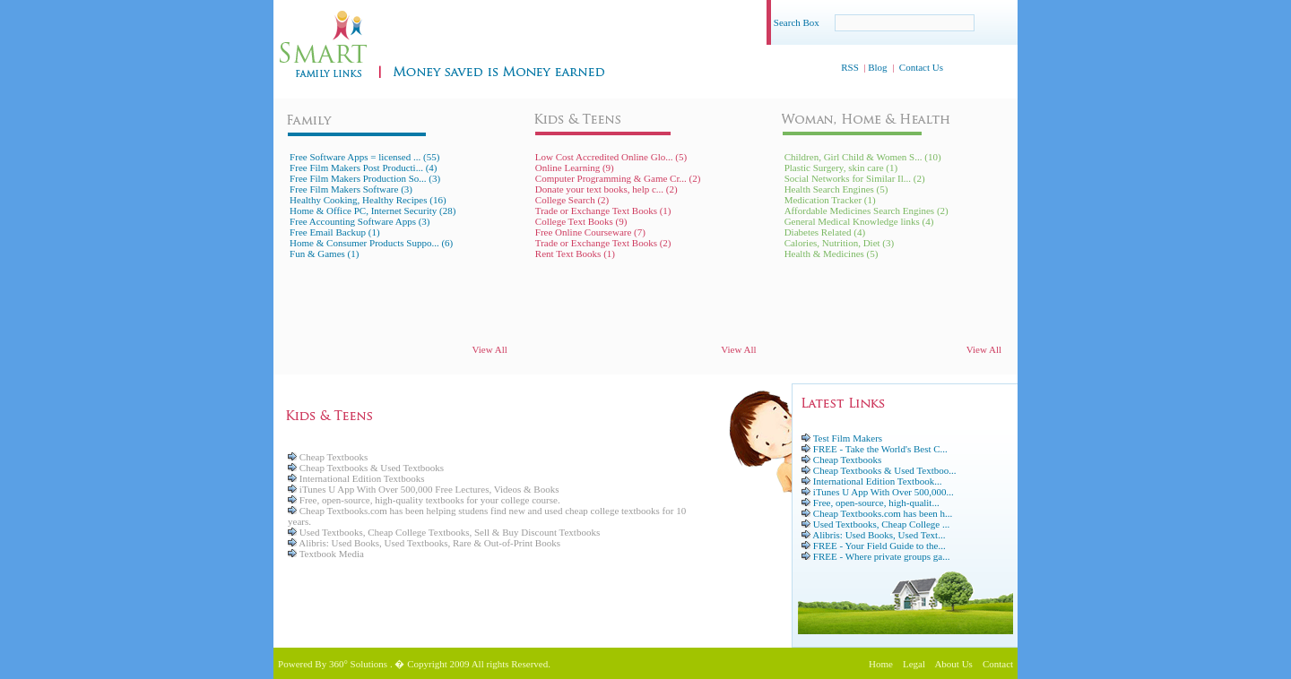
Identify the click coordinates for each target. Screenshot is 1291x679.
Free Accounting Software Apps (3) (359, 221)
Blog (877, 67)
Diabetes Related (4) (824, 232)
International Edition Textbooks (356, 478)
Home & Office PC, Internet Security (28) (372, 210)
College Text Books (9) (581, 221)
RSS (850, 67)
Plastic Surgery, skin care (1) (840, 167)
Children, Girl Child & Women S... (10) (862, 156)
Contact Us (921, 67)
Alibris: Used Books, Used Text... (878, 534)
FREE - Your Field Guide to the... (879, 545)
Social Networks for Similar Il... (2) (854, 178)
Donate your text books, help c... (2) (606, 189)
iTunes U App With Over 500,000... (883, 491)
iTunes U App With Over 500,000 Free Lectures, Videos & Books (423, 489)
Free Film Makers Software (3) (351, 189)
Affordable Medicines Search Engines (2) (866, 210)
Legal (914, 663)
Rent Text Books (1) (575, 253)
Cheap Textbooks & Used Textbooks (366, 467)
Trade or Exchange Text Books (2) (603, 242)
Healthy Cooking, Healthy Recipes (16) (368, 199)
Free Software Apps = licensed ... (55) (364, 156)
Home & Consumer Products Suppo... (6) (371, 242)
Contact (998, 663)
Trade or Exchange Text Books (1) (603, 210)
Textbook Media (326, 553)
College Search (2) (572, 199)
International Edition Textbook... (877, 481)
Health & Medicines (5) (831, 253)
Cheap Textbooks (328, 456)
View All (489, 349)
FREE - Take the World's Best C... (880, 448)
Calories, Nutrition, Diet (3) (839, 242)
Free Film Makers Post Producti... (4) (363, 167)
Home (881, 663)
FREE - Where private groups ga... (881, 556)
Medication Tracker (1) (830, 199)
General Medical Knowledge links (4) (859, 221)
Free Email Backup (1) (335, 232)
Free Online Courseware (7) (590, 232)
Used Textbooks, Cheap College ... (881, 524)
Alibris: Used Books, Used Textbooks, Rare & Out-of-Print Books (424, 542)
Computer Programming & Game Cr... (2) (618, 178)
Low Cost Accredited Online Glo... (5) (611, 156)
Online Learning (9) (574, 167)
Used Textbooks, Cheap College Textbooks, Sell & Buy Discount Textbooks (444, 532)
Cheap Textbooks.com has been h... (882, 513)
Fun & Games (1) (324, 253)
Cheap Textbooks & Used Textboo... (885, 470)
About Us (953, 663)
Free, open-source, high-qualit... (876, 502)
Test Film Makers (847, 438)
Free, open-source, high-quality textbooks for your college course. (424, 499)
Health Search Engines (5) (836, 189)
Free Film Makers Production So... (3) (365, 178)
